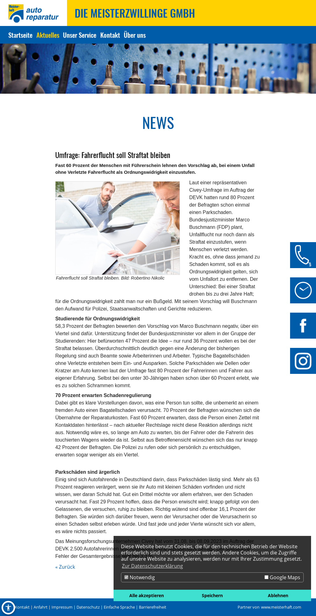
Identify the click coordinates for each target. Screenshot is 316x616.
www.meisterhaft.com (281, 607)
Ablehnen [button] (278, 595)
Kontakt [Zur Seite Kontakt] (110, 35)
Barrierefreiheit (152, 607)
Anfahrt (41, 607)
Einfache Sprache (119, 607)
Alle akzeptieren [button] (146, 595)
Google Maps (282, 577)
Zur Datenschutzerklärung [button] (152, 566)
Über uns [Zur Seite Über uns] (135, 35)
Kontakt (22, 607)
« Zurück (65, 566)
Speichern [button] (212, 595)
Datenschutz (88, 607)
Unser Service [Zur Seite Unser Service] (79, 35)
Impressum (62, 607)
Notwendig (139, 577)
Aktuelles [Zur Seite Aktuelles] (47, 35)
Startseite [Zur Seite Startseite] (20, 35)
